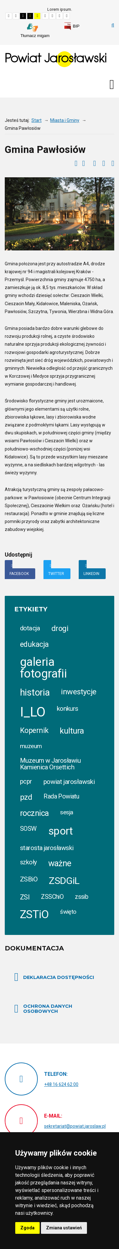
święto (68, 911)
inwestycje (78, 691)
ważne (59, 863)
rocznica (34, 813)
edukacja (34, 644)
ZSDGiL (64, 880)
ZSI (25, 897)
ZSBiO (28, 879)
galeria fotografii (43, 667)
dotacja (30, 628)
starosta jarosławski (46, 848)
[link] (72, 26)
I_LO (32, 712)
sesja (66, 812)
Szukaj (112, 25)
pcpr (26, 781)
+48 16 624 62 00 (61, 1084)
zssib (81, 896)
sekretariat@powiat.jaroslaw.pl (75, 1126)
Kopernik (34, 730)
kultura (72, 730)
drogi (59, 628)
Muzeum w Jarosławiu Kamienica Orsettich (50, 764)
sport (60, 831)
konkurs (67, 708)
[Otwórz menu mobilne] (111, 84)
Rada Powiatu (61, 796)
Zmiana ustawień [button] (64, 1227)
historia (35, 692)
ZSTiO (34, 914)
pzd (26, 797)
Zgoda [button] (27, 1227)
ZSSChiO (52, 896)
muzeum (31, 746)
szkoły (28, 862)
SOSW (28, 828)
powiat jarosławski (69, 781)
